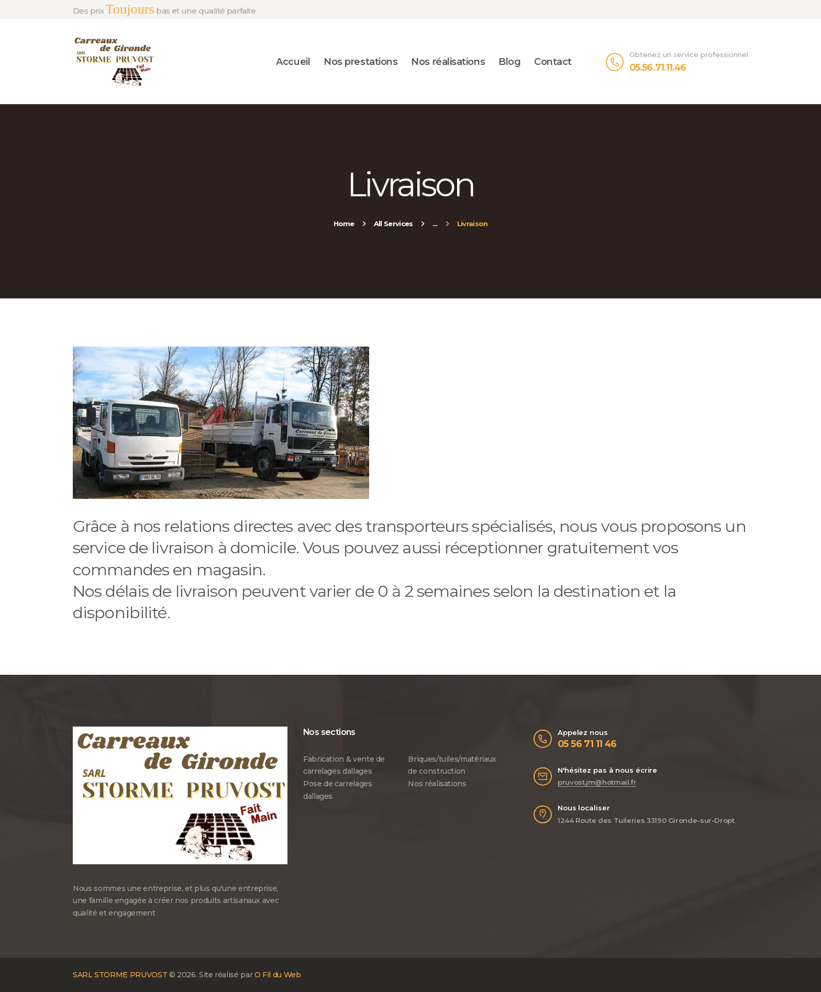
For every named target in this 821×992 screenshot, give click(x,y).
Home (344, 223)
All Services (393, 223)
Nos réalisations (437, 783)
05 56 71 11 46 (587, 743)
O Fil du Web (277, 974)
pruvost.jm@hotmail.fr (597, 782)
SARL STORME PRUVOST (120, 974)
